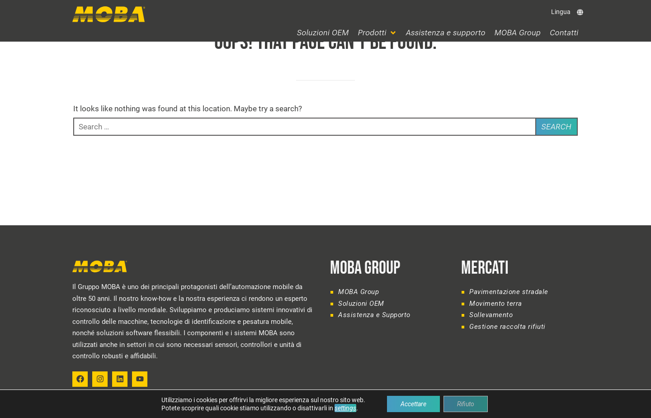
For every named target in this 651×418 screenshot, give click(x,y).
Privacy (568, 406)
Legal (544, 406)
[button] (377, 33)
